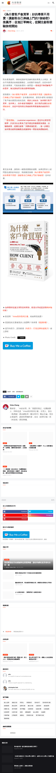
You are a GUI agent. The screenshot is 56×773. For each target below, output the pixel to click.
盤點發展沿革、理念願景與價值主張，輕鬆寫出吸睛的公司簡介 (33, 582)
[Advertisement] (28, 152)
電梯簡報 (6, 718)
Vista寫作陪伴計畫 (20, 316)
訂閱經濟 (14, 715)
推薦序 (9, 10)
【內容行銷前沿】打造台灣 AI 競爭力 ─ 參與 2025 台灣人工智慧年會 (34, 756)
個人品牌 (6, 702)
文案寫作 (38, 705)
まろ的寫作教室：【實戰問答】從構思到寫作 (28, 592)
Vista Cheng (14, 405)
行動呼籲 (6, 715)
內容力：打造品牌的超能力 (37, 328)
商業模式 (29, 702)
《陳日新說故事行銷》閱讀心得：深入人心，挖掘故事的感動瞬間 (15, 658)
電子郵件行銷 (40, 715)
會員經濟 (46, 705)
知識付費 (38, 709)
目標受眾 (30, 709)
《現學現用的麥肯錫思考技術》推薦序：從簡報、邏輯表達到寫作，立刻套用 (15, 448)
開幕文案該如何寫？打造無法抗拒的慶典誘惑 (28, 573)
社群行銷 (14, 712)
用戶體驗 (22, 709)
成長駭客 (6, 705)
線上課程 (36, 712)
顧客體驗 (10, 120)
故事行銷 (22, 705)
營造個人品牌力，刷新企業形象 (23, 766)
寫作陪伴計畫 (46, 702)
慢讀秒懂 (43, 322)
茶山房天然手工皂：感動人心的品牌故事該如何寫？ (41, 658)
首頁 (4, 10)
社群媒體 (46, 709)
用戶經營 (14, 709)
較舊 (52, 500)
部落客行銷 (30, 715)
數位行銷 (30, 705)
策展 (21, 712)
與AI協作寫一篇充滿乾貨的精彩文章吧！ (26, 746)
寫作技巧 (37, 702)
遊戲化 (22, 715)
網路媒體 (28, 712)
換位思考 (14, 705)
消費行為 (6, 709)
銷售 (13, 391)
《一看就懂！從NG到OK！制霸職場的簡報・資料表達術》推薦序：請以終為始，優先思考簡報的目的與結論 (15, 471)
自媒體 (43, 712)
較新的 (4, 500)
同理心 (22, 702)
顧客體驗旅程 (19, 391)
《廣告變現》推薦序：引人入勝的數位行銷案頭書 (41, 447)
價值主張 (14, 702)
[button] (2, 2)
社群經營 (6, 712)
